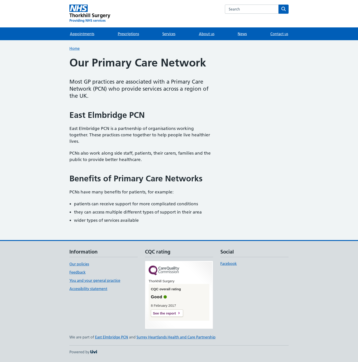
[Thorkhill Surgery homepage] (89, 14)
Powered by (83, 352)
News (242, 34)
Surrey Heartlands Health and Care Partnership (176, 337)
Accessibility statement (88, 288)
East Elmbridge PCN (111, 337)
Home (74, 48)
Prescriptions (128, 34)
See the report (164, 313)
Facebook (228, 263)
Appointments (82, 34)
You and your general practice (94, 280)
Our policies (79, 264)
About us (206, 34)
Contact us (279, 34)
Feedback (77, 272)
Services (168, 34)
